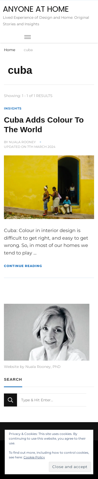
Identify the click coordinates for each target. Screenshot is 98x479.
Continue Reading (23, 266)
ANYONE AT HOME (36, 9)
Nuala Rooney (22, 142)
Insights (13, 108)
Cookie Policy (34, 457)
